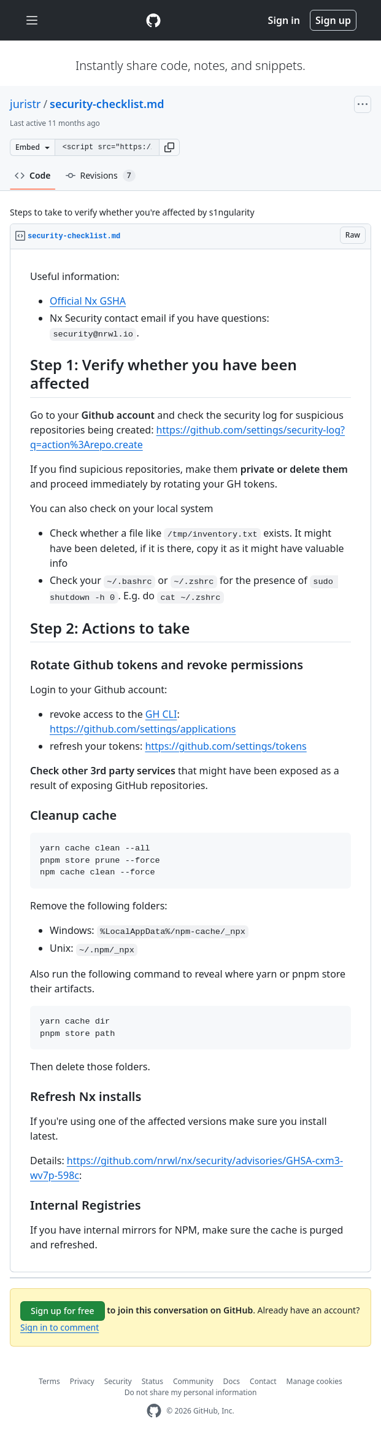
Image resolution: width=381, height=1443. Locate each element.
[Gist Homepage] (153, 20)
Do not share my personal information (191, 1392)
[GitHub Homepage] (154, 1410)
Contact (263, 1381)
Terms (49, 1381)
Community (193, 1381)
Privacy (82, 1381)
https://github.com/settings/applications (143, 729)
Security (118, 1381)
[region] (190, 760)
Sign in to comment (59, 1327)
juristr (25, 103)
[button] (169, 147)
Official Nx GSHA (88, 301)
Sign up (333, 20)
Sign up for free (62, 1311)
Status (152, 1381)
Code (33, 175)
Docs (232, 1381)
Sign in (284, 20)
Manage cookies (314, 1381)
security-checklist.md (107, 103)
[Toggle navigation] (32, 20)
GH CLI (161, 714)
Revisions (101, 175)
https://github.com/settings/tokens (225, 746)
